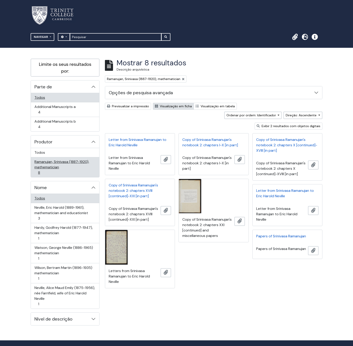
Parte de (43, 87)
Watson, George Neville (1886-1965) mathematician (63, 253)
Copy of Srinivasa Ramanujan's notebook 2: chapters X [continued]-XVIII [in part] (286, 145)
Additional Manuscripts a (55, 109)
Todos (39, 97)
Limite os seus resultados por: (65, 67)
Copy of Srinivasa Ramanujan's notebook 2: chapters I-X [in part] (210, 142)
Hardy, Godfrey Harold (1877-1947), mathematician (63, 233)
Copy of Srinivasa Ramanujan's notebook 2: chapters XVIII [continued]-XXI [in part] (133, 190)
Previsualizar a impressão (128, 106)
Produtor (43, 142)
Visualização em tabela (215, 106)
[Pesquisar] (115, 37)
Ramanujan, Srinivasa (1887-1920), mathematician (61, 167)
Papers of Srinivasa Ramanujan (281, 236)
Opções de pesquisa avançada (141, 93)
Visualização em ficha (173, 106)
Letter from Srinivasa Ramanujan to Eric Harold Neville (137, 142)
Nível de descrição (53, 319)
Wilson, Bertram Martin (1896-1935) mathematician (63, 273)
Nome (40, 187)
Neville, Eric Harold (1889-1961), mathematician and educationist (61, 213)
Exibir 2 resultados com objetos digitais (288, 126)
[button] (295, 37)
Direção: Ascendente (301, 115)
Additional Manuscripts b (55, 124)
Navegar (41, 37)
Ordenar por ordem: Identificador (251, 115)
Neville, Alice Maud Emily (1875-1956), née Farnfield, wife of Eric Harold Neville (64, 296)
